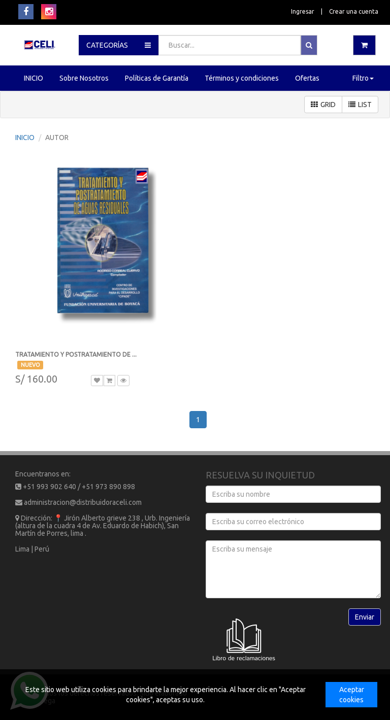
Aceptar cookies (351, 694)
